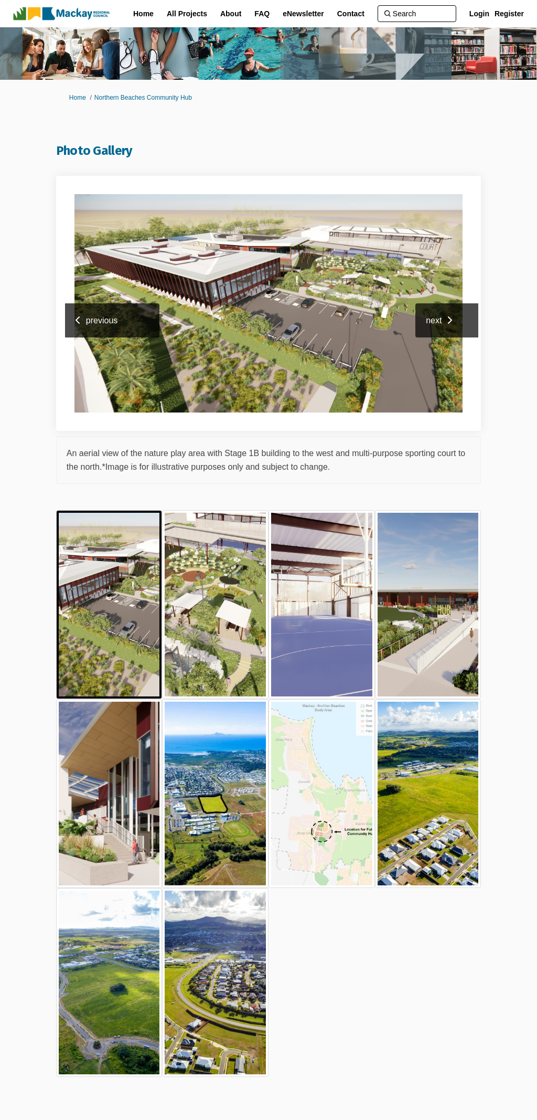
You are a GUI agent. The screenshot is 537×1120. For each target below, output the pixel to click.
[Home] (143, 14)
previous (101, 320)
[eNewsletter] (303, 14)
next (434, 320)
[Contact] (351, 14)
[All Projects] (187, 14)
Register (509, 13)
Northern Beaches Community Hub (143, 97)
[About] (231, 14)
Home (77, 97)
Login (479, 13)
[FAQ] (262, 14)
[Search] (417, 13)
